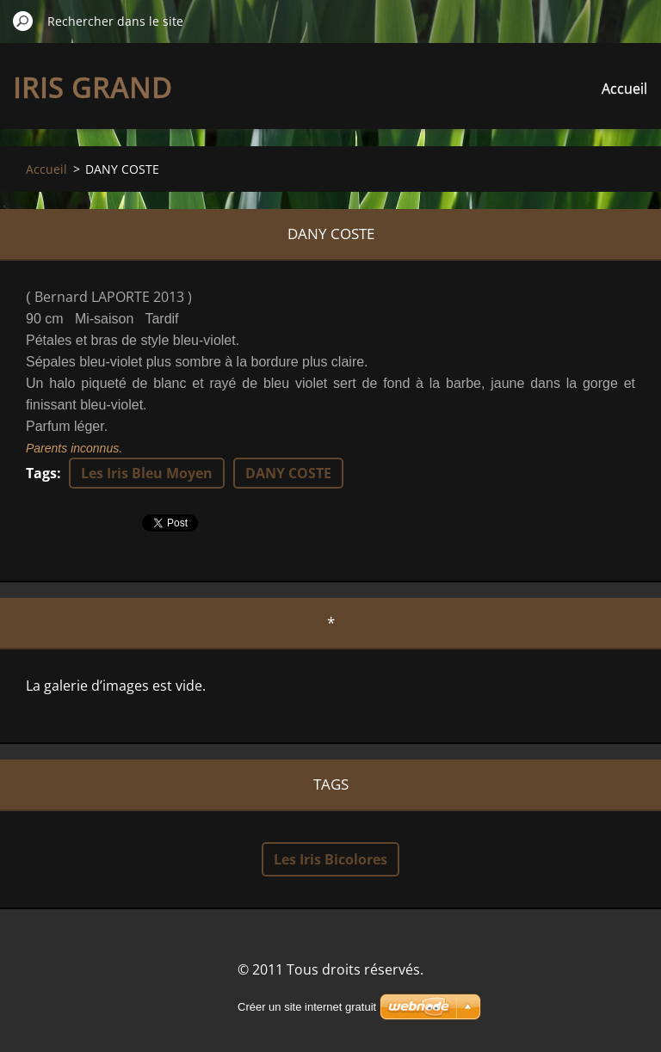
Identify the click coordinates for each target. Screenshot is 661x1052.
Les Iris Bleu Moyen (147, 473)
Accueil (624, 88)
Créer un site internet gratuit (307, 1006)
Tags (41, 473)
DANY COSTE (288, 473)
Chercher (23, 20)
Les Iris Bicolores (330, 859)
